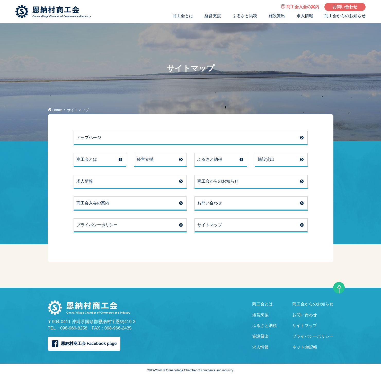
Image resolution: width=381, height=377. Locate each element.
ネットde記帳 (304, 347)
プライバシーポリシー (97, 225)
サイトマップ (209, 225)
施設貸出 (277, 16)
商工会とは (183, 16)
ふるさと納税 (245, 16)
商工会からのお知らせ (345, 16)
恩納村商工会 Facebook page (84, 343)
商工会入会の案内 (300, 7)
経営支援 (213, 16)
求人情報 (305, 16)
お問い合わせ (345, 7)
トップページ (88, 137)
